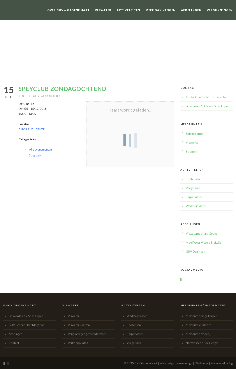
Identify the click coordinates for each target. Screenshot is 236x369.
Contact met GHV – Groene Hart (206, 97)
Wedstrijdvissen (196, 206)
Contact (14, 343)
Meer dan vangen (161, 10)
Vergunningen (220, 10)
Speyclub (35, 155)
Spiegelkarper (195, 133)
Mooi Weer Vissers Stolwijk (203, 242)
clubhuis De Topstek (32, 129)
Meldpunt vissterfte (198, 325)
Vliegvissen (193, 188)
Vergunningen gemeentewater (87, 334)
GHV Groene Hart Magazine (26, 325)
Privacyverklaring (222, 363)
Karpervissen (194, 197)
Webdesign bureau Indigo (176, 363)
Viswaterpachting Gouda (202, 233)
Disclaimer (201, 363)
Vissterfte (192, 142)
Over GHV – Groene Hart (68, 10)
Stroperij (191, 151)
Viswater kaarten (79, 325)
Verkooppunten (78, 343)
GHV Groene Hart (46, 96)
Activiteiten (128, 10)
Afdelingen (191, 10)
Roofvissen (193, 179)
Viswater (103, 10)
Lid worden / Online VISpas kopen (207, 106)
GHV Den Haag (195, 251)
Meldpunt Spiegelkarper (201, 316)
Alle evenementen (40, 149)
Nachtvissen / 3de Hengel (202, 343)
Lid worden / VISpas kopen (26, 316)
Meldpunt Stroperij (198, 334)
